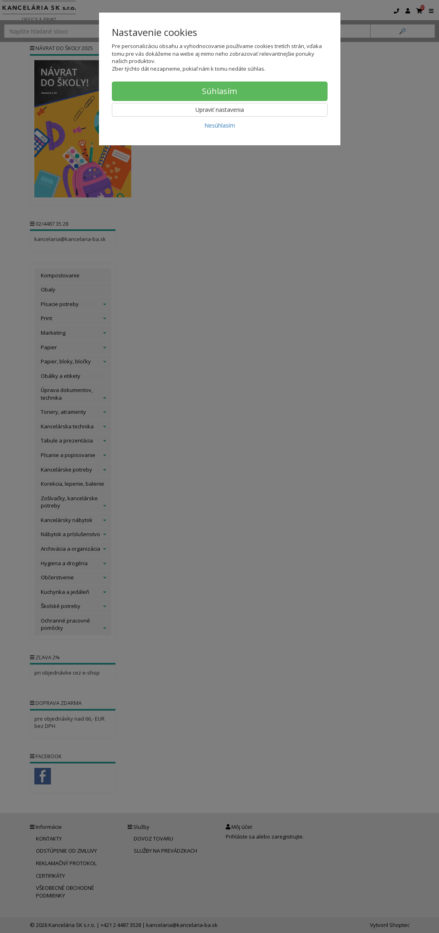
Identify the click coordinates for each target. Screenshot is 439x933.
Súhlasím (219, 91)
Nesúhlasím (219, 125)
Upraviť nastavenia (219, 109)
